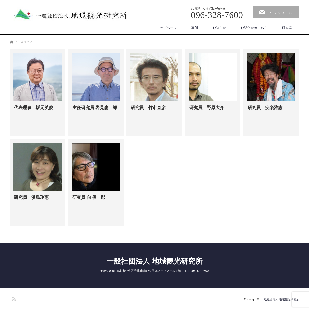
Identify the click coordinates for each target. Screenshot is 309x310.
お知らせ (219, 28)
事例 (194, 28)
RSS (13, 298)
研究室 (287, 28)
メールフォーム (280, 12)
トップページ (166, 28)
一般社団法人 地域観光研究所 (154, 261)
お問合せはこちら (253, 28)
